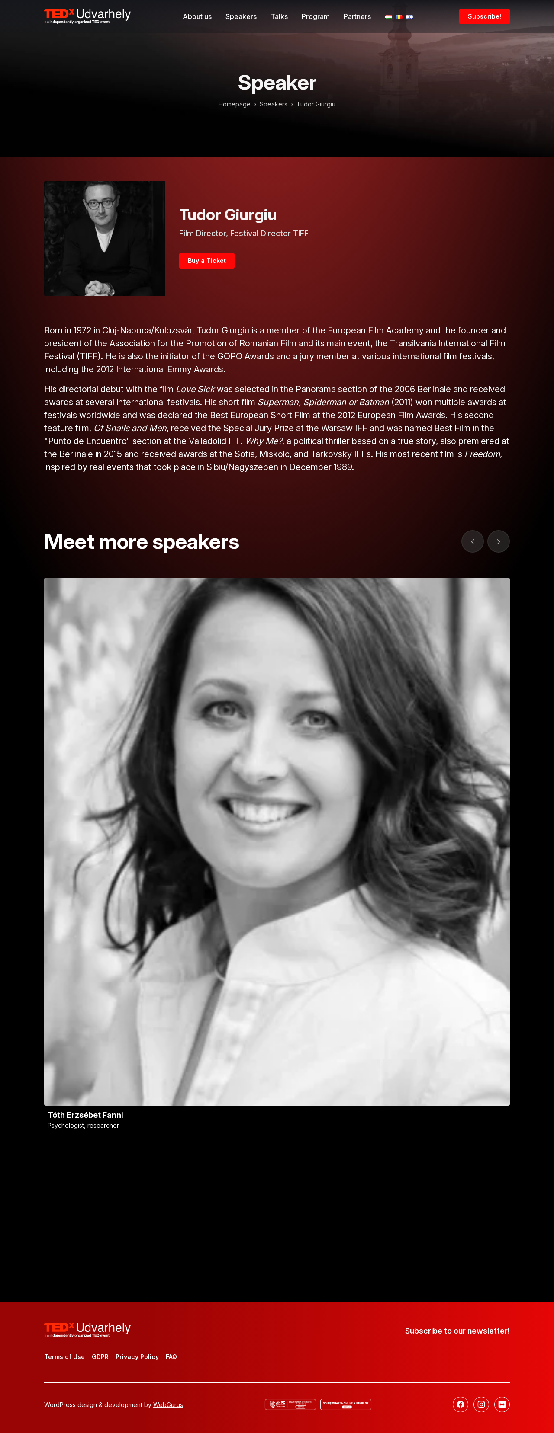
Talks (279, 16)
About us (197, 16)
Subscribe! (484, 16)
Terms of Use (64, 1356)
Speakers (241, 16)
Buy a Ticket (207, 260)
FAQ (171, 1356)
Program (316, 16)
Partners (357, 16)
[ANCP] (290, 1404)
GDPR (100, 1356)
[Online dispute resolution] (346, 1404)
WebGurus (168, 1404)
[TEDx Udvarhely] (87, 15)
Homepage (235, 104)
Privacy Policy (137, 1356)
